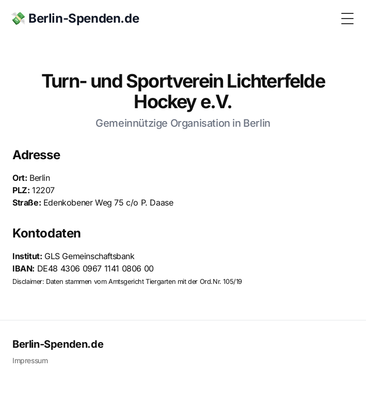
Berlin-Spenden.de (57, 344)
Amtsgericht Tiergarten (142, 281)
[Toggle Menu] (347, 18)
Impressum (29, 360)
